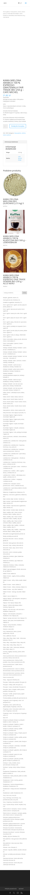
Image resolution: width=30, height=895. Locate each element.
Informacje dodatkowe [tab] (11, 142)
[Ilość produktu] (5, 126)
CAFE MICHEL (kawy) (20, 158)
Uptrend (21, 888)
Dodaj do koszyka (17, 126)
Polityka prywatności (11, 888)
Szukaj (24, 292)
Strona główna (6, 11)
